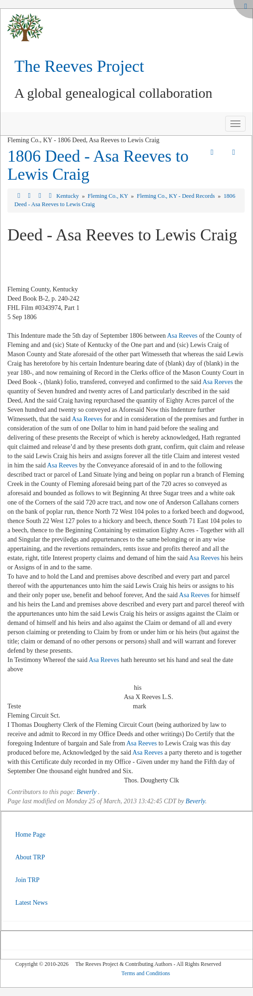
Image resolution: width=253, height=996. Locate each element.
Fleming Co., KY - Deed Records (176, 196)
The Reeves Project (79, 66)
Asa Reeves (182, 335)
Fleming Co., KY (108, 196)
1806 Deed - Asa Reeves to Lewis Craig (98, 165)
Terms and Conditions (145, 973)
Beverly (86, 791)
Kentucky (68, 196)
